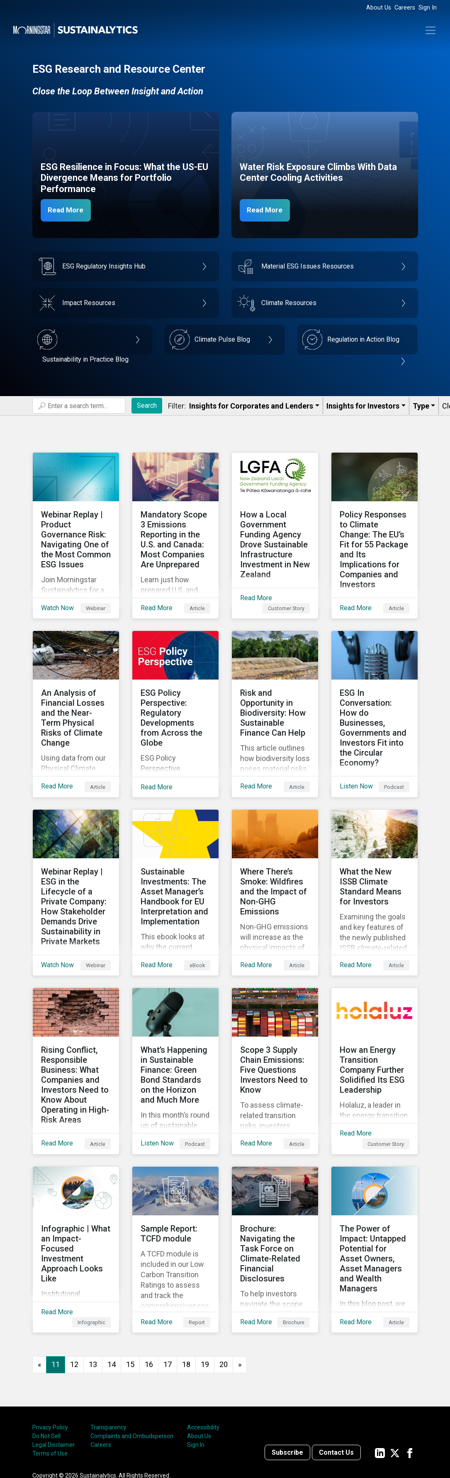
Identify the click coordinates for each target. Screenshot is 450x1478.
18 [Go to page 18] (186, 1299)
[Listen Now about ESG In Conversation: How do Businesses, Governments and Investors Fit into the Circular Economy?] (374, 694)
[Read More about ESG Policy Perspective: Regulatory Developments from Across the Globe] (175, 694)
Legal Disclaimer (53, 1379)
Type (421, 406)
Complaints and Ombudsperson (131, 1370)
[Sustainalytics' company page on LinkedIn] (380, 1387)
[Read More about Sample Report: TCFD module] (175, 1190)
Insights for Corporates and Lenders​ (251, 406)
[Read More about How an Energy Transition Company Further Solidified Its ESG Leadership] (374, 1025)
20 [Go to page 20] (223, 1299)
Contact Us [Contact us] (336, 1387)
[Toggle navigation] (430, 30)
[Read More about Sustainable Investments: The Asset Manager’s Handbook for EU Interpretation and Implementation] (175, 859)
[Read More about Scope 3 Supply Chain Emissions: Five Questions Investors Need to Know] (275, 1025)
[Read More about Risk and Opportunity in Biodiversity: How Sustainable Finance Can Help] (275, 694)
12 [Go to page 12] (74, 1299)
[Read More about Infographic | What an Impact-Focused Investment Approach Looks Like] (76, 1190)
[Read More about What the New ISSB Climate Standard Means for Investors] (374, 859)
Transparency (108, 1362)
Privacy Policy (50, 1362)
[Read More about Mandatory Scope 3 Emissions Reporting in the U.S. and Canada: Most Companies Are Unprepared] (175, 529)
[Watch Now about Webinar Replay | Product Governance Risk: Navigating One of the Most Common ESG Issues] (76, 529)
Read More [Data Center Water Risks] (267, 210)
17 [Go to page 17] (167, 1299)
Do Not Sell (46, 1370)
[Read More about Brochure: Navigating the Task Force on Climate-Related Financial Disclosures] (275, 1190)
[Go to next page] (240, 1299)
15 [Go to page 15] (130, 1299)
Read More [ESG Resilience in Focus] (68, 210)
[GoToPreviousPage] (39, 1299)
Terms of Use (50, 1388)
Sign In (427, 7)
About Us (378, 7)
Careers (404, 7)
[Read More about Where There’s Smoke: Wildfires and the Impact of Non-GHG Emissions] (275, 859)
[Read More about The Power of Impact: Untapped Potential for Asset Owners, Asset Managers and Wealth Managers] (374, 1190)
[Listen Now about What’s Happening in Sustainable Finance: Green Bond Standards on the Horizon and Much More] (175, 1025)
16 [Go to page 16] (149, 1299)
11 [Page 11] (55, 1299)
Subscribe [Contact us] (287, 1387)
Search (147, 405)
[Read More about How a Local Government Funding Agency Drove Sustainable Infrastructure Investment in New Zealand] (275, 529)
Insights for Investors (362, 406)
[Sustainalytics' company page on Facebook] (410, 1387)
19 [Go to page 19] (205, 1299)
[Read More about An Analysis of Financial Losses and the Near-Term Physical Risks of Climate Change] (76, 694)
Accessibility (203, 1362)
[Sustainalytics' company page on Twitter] (395, 1387)
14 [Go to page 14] (111, 1299)
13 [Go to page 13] (93, 1299)
